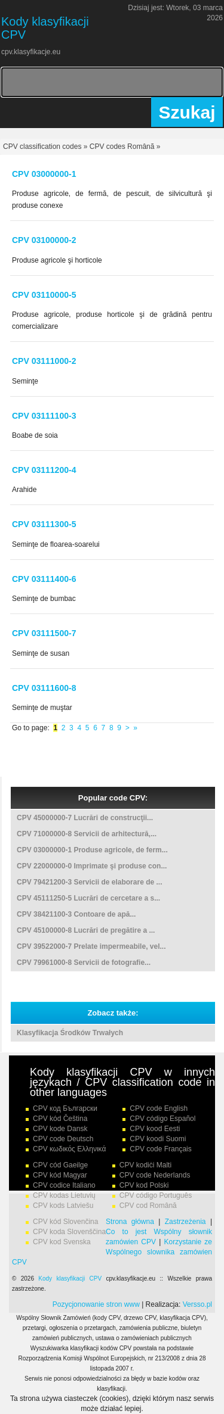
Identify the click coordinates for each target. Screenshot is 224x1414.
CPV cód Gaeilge (60, 1165)
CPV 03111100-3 (44, 416)
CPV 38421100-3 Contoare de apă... (76, 914)
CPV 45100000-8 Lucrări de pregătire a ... (86, 930)
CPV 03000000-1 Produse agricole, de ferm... (92, 850)
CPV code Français (160, 1149)
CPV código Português (155, 1195)
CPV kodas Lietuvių (64, 1195)
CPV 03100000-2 (44, 240)
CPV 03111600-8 (44, 688)
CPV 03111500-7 (44, 633)
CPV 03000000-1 (44, 174)
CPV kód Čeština (60, 1118)
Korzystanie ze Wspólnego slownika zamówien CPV (112, 1252)
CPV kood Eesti (155, 1129)
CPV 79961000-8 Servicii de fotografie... (84, 962)
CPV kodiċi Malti (145, 1165)
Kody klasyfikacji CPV (70, 1278)
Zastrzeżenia (185, 1221)
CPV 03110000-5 (44, 295)
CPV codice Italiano (64, 1185)
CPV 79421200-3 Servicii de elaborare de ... (89, 882)
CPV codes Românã (122, 146)
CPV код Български (65, 1108)
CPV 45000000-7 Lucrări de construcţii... (85, 818)
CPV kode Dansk (60, 1129)
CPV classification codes (42, 146)
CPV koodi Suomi (158, 1139)
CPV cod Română (148, 1205)
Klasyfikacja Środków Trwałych (70, 1033)
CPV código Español (162, 1118)
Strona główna (130, 1221)
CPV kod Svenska (62, 1242)
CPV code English (159, 1108)
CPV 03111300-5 (44, 524)
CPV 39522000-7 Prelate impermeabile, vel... (91, 946)
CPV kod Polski (144, 1185)
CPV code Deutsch (63, 1139)
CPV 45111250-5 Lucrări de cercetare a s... (88, 898)
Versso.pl (197, 1304)
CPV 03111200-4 (44, 470)
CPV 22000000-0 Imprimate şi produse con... (92, 866)
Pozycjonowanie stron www (96, 1304)
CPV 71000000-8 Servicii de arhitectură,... (87, 834)
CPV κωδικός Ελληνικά (69, 1149)
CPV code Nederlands (155, 1175)
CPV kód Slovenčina (65, 1221)
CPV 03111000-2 (44, 361)
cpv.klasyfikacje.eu (30, 52)
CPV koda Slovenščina (69, 1232)
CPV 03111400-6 (44, 579)
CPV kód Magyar (60, 1175)
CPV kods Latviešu (63, 1205)
